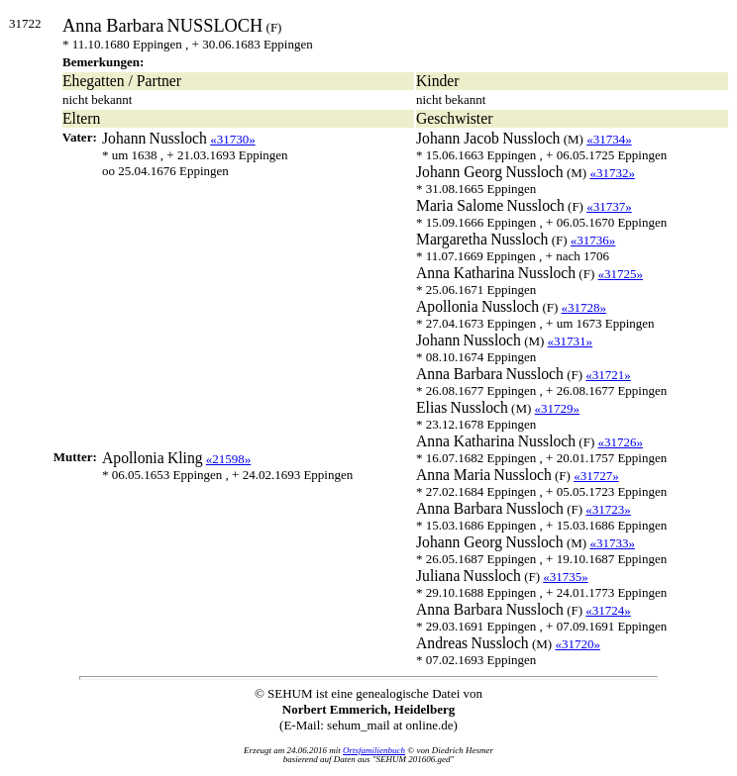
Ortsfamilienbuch (374, 750)
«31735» (565, 576)
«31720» (577, 643)
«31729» (557, 408)
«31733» (612, 542)
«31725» (620, 273)
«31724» (608, 610)
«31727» (596, 475)
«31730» (233, 139)
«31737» (609, 206)
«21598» (229, 458)
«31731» (570, 341)
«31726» (620, 442)
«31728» (584, 307)
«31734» (609, 139)
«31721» (608, 374)
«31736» (593, 240)
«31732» (612, 172)
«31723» (608, 509)
